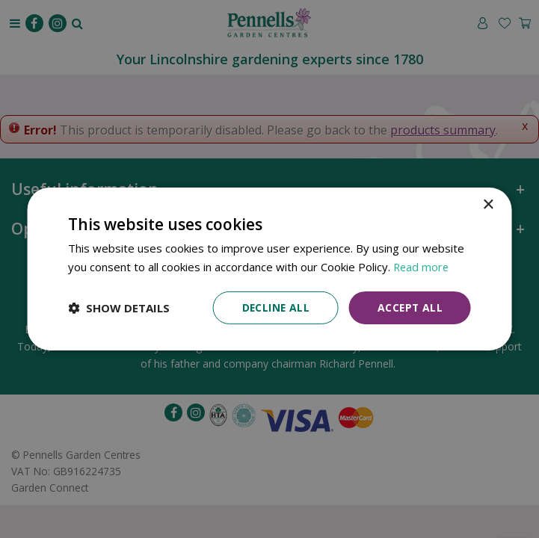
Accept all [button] (409, 307)
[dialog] (269, 269)
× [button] (487, 205)
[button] (119, 308)
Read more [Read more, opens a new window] (422, 266)
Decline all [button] (273, 307)
